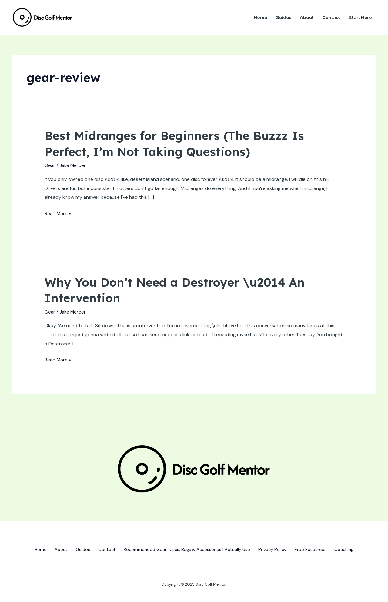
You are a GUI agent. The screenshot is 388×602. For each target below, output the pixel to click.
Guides (283, 17)
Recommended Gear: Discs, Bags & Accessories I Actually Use (187, 549)
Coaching (353, 549)
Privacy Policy (277, 549)
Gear (50, 165)
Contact (331, 17)
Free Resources (317, 549)
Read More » (58, 213)
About (307, 17)
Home (260, 17)
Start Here (360, 17)
